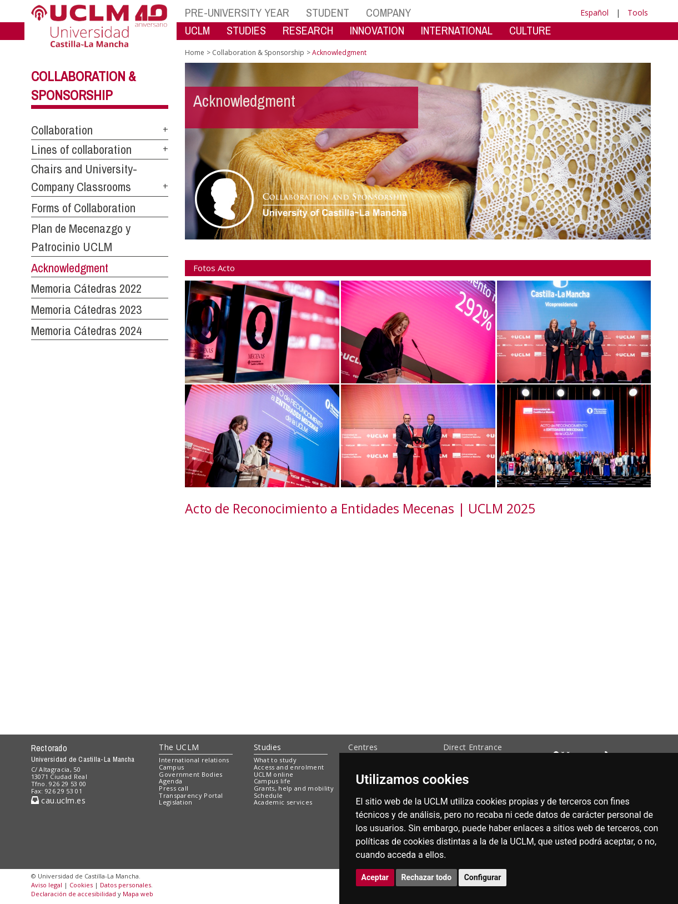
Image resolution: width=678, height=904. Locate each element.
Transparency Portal (191, 795)
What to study (275, 760)
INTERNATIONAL (457, 30)
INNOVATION (377, 30)
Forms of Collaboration (83, 207)
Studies (268, 747)
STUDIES (246, 30)
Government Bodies (191, 774)
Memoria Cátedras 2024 (86, 330)
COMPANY (388, 12)
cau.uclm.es (58, 800)
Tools (637, 12)
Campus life (272, 781)
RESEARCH (308, 30)
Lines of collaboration (81, 149)
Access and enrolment (289, 767)
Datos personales (125, 885)
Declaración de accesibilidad (73, 894)
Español (594, 12)
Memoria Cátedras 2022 (86, 288)
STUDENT (327, 12)
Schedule (268, 795)
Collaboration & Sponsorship (258, 52)
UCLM (197, 30)
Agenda (170, 781)
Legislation (176, 802)
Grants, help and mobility (294, 788)
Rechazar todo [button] (426, 877)
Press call (173, 788)
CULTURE (530, 30)
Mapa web (138, 894)
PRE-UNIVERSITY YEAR (237, 12)
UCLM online (274, 774)
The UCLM (179, 747)
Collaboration (62, 130)
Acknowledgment (69, 267)
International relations (194, 760)
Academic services (283, 802)
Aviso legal (46, 885)
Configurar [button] (482, 877)
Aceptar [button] (375, 877)
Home (194, 52)
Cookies (81, 885)
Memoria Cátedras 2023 (86, 309)
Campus (171, 767)
